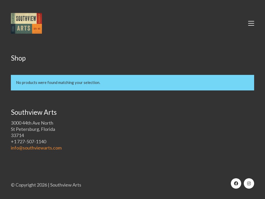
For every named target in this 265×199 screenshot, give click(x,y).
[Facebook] (236, 183)
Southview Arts (65, 185)
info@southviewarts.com (36, 148)
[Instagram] (249, 183)
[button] (251, 23)
